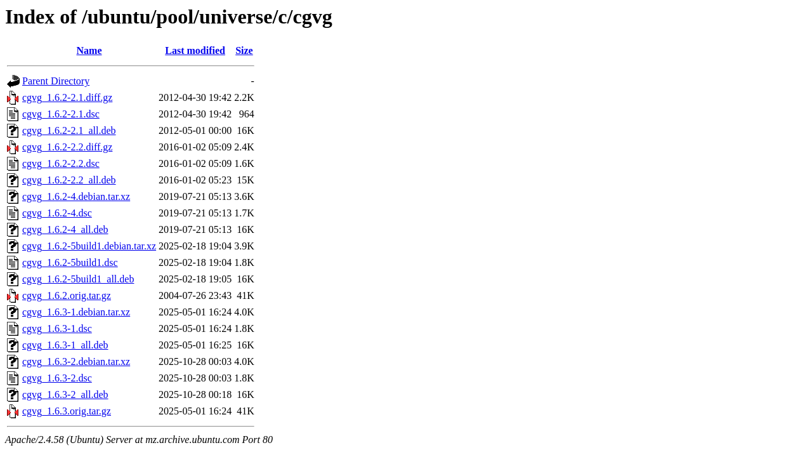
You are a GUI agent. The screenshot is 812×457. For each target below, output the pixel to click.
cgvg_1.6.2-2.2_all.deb (69, 180)
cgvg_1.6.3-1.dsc (57, 328)
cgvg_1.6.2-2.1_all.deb (69, 130)
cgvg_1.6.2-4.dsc (57, 213)
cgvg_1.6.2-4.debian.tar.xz (76, 196)
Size (244, 50)
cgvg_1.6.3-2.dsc (57, 378)
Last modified (195, 50)
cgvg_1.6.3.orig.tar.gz (66, 411)
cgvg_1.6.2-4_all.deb (65, 229)
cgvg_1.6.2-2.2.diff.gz (67, 147)
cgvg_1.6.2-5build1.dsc (70, 262)
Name (89, 50)
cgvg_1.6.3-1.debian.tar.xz (76, 312)
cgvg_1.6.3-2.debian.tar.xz (76, 361)
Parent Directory (55, 81)
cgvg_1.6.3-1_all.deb (65, 345)
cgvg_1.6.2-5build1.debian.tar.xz (89, 246)
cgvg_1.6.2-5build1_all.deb (78, 279)
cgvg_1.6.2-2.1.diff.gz (67, 97)
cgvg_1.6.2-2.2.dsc (61, 163)
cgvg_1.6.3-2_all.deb (65, 394)
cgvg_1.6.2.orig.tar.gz (66, 295)
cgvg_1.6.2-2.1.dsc (61, 114)
